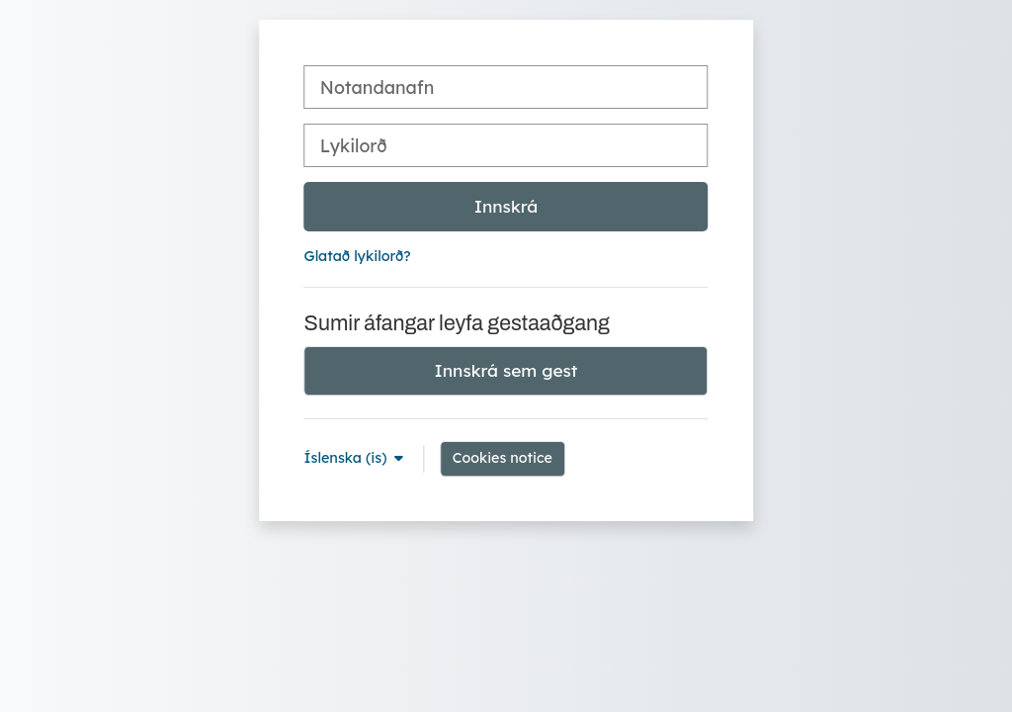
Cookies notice (502, 458)
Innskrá (506, 206)
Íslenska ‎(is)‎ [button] (347, 458)
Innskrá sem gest (506, 370)
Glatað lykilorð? (357, 256)
